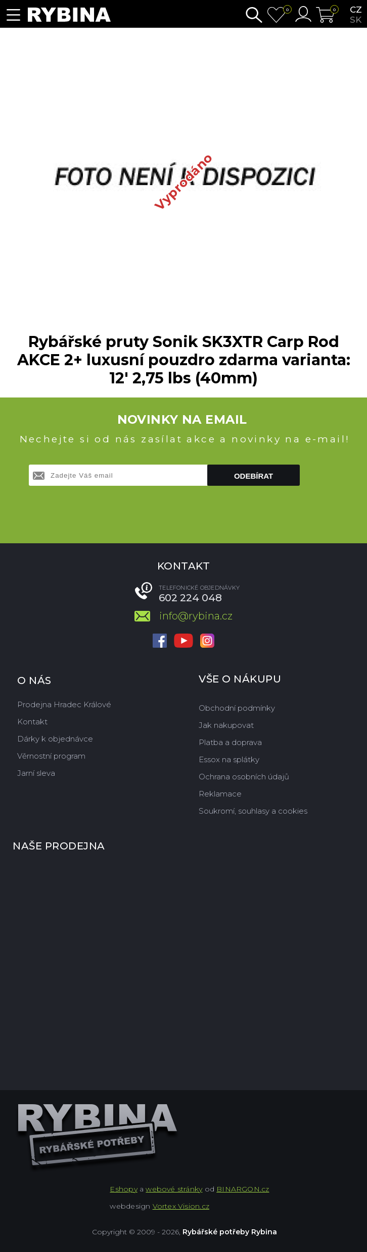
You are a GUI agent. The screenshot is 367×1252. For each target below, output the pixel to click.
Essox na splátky (229, 759)
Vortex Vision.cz (181, 1206)
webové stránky (174, 1188)
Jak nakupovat (226, 725)
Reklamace (220, 794)
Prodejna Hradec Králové (64, 704)
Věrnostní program (51, 756)
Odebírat (253, 476)
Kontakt (32, 721)
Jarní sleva (36, 773)
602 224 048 (190, 597)
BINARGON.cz (242, 1188)
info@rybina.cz (196, 616)
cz (356, 10)
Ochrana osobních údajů (244, 776)
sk (355, 20)
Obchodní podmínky (237, 708)
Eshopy (123, 1188)
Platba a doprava (230, 742)
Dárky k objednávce (55, 739)
